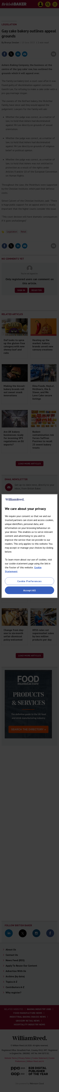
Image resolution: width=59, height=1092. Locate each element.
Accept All (29, 590)
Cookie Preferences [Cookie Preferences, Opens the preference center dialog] (29, 581)
